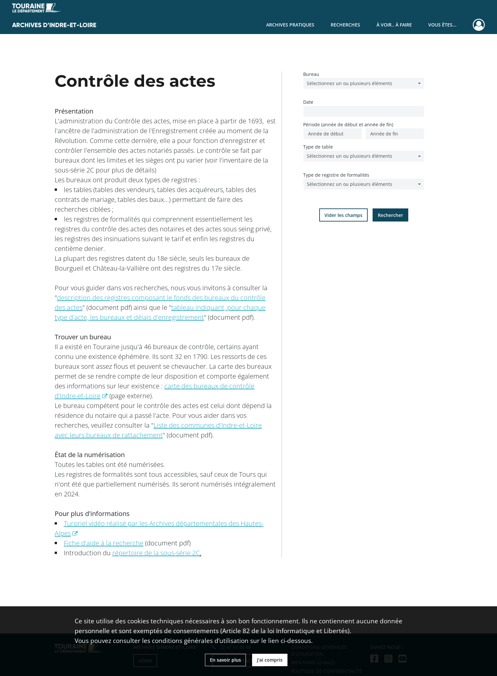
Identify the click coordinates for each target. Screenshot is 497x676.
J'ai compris (270, 660)
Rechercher (390, 215)
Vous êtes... (442, 25)
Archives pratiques (290, 25)
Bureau (311, 74)
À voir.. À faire (394, 25)
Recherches (345, 25)
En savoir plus (225, 660)
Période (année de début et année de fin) (348, 124)
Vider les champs (343, 215)
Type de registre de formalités (336, 174)
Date (308, 101)
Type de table (318, 146)
